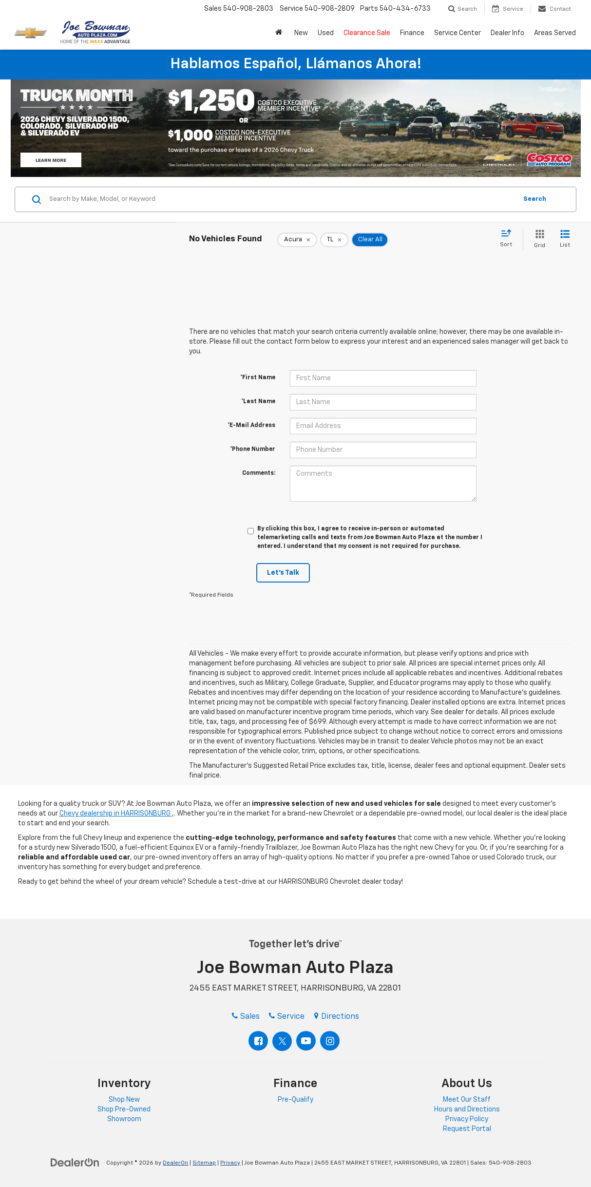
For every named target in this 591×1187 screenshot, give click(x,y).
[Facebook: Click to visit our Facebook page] (258, 1041)
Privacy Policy (466, 1119)
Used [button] (326, 33)
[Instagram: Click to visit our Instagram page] (330, 1041)
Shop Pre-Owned (124, 1109)
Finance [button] (412, 33)
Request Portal (467, 1129)
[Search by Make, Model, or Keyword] (281, 199)
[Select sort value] (509, 239)
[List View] (565, 239)
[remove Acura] (297, 240)
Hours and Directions (467, 1109)
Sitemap (204, 1163)
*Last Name (258, 402)
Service (287, 1017)
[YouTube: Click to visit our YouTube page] (306, 1041)
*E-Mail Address (251, 425)
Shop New (124, 1099)
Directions (336, 1017)
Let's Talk (283, 572)
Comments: (258, 473)
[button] (279, 33)
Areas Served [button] (555, 33)
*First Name (257, 378)
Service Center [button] (457, 33)
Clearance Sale (366, 33)
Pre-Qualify (295, 1099)
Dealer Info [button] (507, 33)
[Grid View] (538, 239)
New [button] (301, 33)
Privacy (230, 1163)
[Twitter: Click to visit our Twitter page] (282, 1041)
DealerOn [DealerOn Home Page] (175, 1163)
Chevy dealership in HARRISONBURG (115, 813)
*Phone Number (252, 449)
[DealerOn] (75, 1162)
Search (534, 199)
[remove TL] (334, 240)
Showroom (124, 1119)
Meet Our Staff (467, 1099)
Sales (246, 1017)
